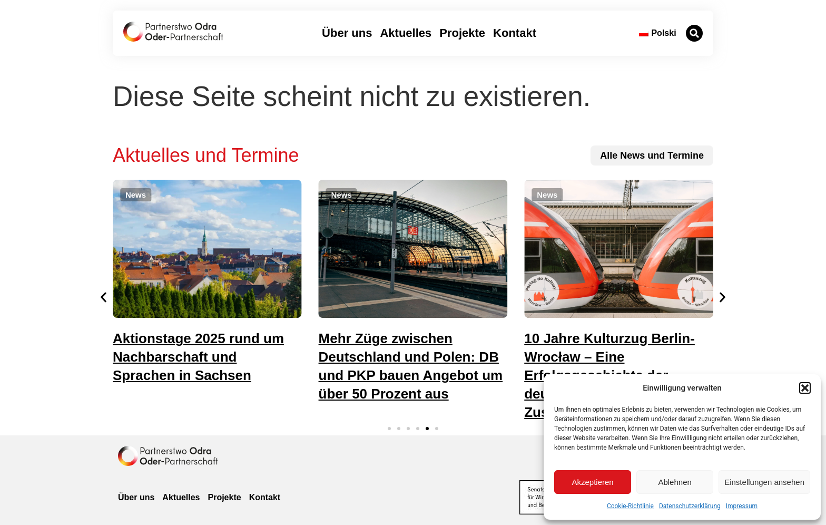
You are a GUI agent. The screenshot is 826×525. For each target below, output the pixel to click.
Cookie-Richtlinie (630, 506)
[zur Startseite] (173, 32)
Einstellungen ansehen (764, 482)
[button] (805, 388)
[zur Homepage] (168, 456)
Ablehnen (674, 482)
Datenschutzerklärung (690, 506)
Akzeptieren (592, 482)
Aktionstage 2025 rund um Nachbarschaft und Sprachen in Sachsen (198, 356)
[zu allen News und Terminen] (652, 155)
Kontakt (514, 33)
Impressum (742, 506)
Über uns (347, 33)
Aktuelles (405, 33)
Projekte (462, 33)
